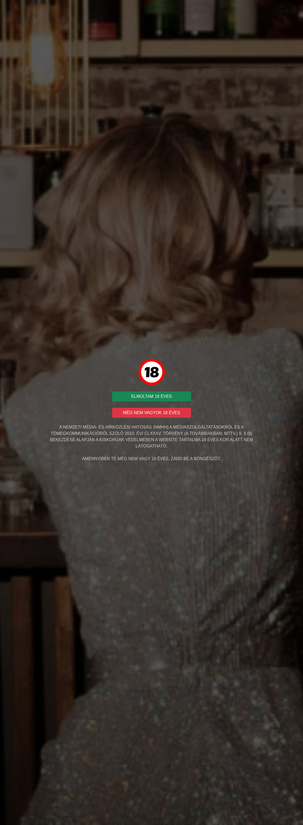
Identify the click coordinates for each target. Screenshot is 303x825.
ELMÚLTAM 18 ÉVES (151, 396)
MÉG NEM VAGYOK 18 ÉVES (151, 412)
